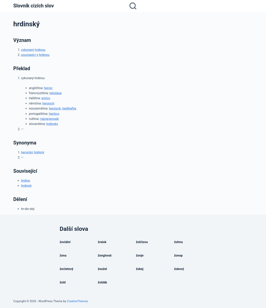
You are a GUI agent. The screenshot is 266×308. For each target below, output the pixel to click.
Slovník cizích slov (33, 6)
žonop (178, 255)
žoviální (65, 242)
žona (63, 255)
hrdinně (26, 186)
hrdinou (40, 50)
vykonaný (27, 50)
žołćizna (142, 242)
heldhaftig (69, 108)
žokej (139, 269)
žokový (179, 269)
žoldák (102, 282)
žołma (178, 242)
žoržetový (66, 269)
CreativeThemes (77, 301)
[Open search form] (132, 6)
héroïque (55, 93)
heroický (27, 152)
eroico (46, 98)
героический (49, 119)
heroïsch (55, 108)
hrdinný (39, 152)
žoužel (102, 269)
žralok (102, 242)
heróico (54, 114)
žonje (140, 255)
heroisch (48, 103)
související (28, 55)
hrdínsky (52, 124)
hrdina (25, 180)
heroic (48, 88)
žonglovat (105, 255)
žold (63, 282)
